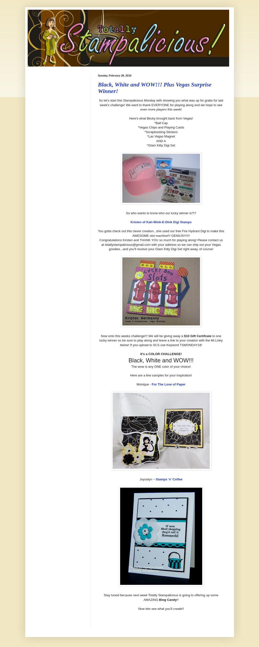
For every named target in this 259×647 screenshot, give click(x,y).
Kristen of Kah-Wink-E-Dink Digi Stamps (161, 222)
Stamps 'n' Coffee (169, 479)
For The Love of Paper (168, 384)
